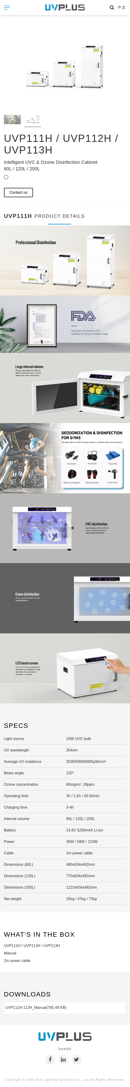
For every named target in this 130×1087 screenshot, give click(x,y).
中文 (122, 7)
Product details (60, 219)
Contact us (18, 192)
